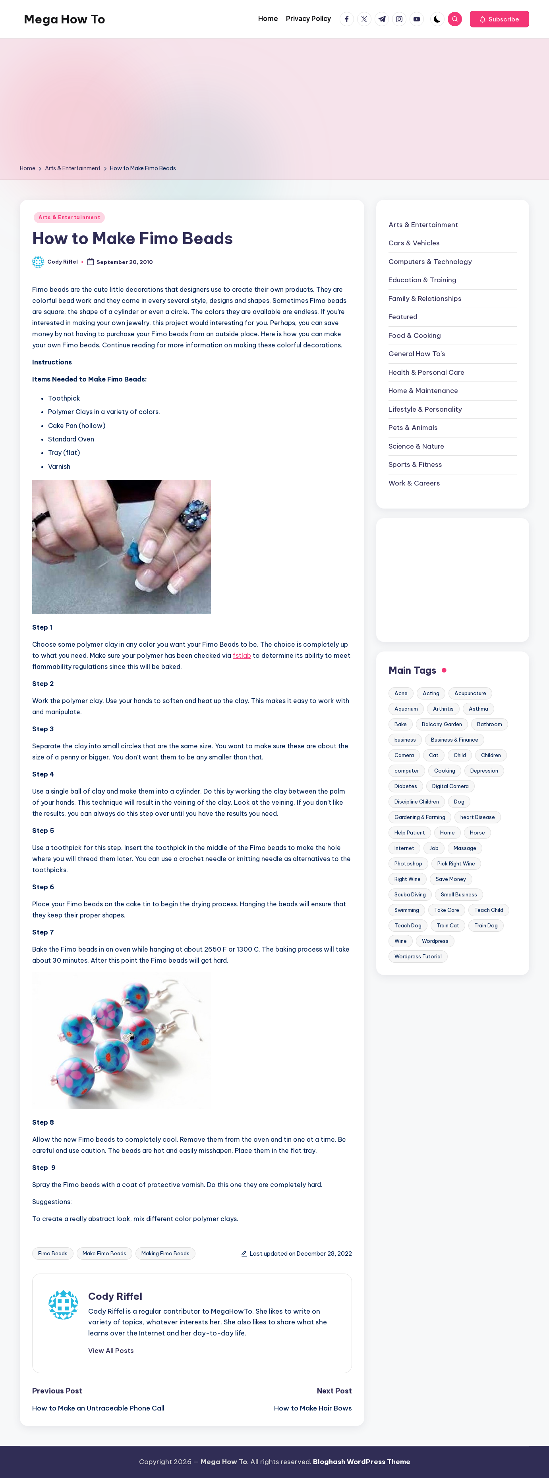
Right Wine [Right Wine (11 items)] (407, 879)
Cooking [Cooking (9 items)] (444, 770)
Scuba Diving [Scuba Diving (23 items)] (410, 894)
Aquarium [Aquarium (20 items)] (406, 708)
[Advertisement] (274, 104)
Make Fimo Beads (104, 1253)
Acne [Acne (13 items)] (401, 693)
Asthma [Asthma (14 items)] (478, 708)
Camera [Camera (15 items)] (404, 755)
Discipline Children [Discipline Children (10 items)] (416, 801)
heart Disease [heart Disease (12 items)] (477, 817)
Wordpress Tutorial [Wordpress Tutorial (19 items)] (418, 956)
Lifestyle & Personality (425, 409)
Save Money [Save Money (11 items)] (451, 879)
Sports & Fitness (415, 464)
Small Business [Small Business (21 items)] (459, 894)
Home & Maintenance (423, 390)
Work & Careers (414, 483)
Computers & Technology (430, 261)
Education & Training (422, 280)
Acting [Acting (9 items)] (431, 693)
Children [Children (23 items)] (491, 755)
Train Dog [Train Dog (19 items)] (486, 925)
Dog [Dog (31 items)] (459, 801)
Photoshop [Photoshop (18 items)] (408, 863)
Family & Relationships (425, 298)
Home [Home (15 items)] (447, 832)
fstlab (242, 655)
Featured (403, 316)
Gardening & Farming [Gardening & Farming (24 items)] (419, 817)
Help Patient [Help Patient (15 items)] (409, 832)
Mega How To (64, 19)
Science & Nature (416, 446)
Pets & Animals (413, 427)
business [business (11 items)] (405, 739)
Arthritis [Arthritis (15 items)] (443, 708)
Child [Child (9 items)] (460, 755)
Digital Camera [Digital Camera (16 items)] (450, 786)
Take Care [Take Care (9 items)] (446, 910)
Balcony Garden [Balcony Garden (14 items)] (442, 724)
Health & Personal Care (426, 372)
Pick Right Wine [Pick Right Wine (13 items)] (456, 863)
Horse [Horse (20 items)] (477, 832)
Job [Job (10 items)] (434, 848)
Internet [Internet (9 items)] (404, 848)
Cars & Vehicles (414, 243)
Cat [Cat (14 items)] (434, 755)
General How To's (417, 353)
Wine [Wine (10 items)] (400, 941)
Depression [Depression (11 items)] (484, 770)
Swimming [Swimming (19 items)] (406, 910)
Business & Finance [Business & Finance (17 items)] (454, 739)
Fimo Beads (53, 1253)
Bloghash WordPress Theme (361, 1461)
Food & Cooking (415, 335)
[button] (499, 19)
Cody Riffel (115, 1296)
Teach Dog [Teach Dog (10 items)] (407, 925)
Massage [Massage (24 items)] (465, 848)
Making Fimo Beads (165, 1253)
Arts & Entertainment (69, 217)
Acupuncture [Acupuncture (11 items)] (470, 693)
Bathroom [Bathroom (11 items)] (489, 724)
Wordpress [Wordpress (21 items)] (435, 941)
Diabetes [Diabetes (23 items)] (405, 786)
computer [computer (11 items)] (406, 770)
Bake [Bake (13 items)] (400, 724)
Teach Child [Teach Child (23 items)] (488, 910)
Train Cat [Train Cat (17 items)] (448, 925)
